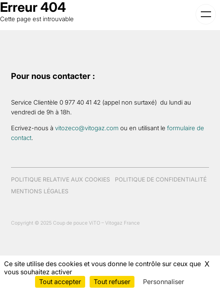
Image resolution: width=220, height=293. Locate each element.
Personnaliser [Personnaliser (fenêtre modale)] (163, 282)
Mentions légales (39, 191)
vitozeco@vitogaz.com (87, 128)
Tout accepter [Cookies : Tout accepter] (60, 282)
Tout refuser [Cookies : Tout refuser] (112, 282)
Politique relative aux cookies (60, 179)
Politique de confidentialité (161, 179)
